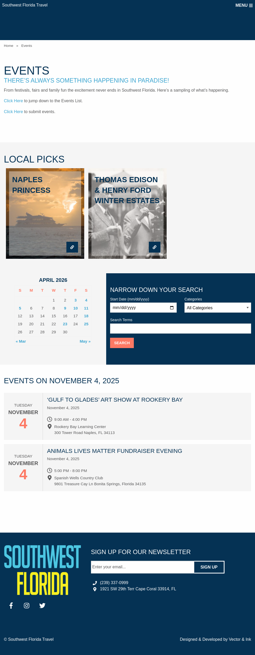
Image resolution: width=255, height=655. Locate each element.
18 (86, 316)
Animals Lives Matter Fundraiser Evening (114, 451)
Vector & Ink (240, 639)
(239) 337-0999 (114, 582)
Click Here (13, 101)
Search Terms (180, 325)
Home (8, 46)
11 (86, 308)
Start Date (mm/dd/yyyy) (143, 305)
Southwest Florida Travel (25, 5)
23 (65, 324)
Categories (217, 305)
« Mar (21, 341)
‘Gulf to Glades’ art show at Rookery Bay (115, 399)
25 (86, 324)
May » (85, 341)
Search (122, 343)
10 (75, 308)
